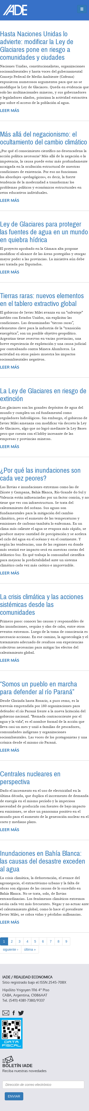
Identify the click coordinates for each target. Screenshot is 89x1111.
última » (30, 949)
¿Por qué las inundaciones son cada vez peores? (40, 474)
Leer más (9, 110)
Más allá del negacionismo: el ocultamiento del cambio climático (43, 138)
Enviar (14, 1096)
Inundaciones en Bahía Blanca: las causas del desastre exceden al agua (42, 861)
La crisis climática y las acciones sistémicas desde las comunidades (41, 604)
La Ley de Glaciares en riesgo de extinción (43, 394)
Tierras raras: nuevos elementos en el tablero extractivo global (42, 299)
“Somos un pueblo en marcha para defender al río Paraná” (38, 688)
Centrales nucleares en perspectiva (30, 778)
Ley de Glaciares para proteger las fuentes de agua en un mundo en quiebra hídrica (44, 232)
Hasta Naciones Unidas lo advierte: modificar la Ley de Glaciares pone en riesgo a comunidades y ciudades (36, 45)
